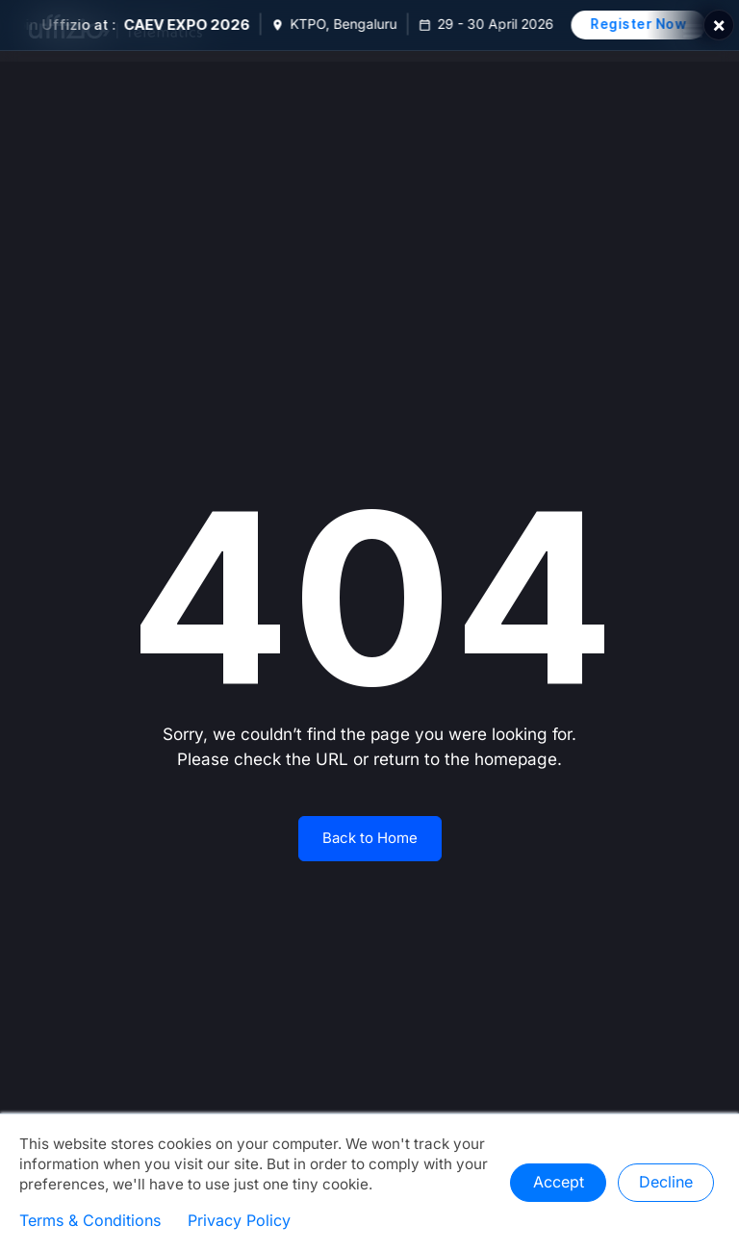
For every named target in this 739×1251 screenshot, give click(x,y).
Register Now (646, 24)
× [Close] (719, 25)
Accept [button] (558, 1182)
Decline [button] (666, 1182)
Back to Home (370, 838)
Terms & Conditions (90, 1221)
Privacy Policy (239, 1221)
